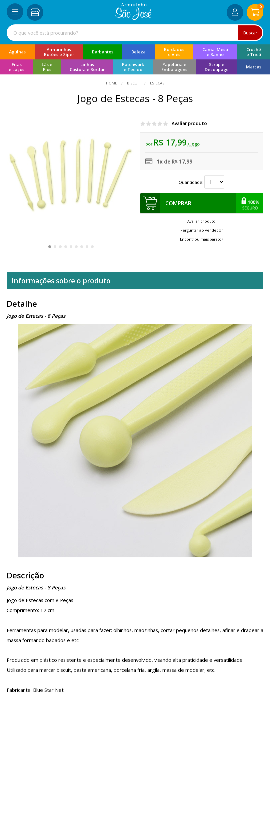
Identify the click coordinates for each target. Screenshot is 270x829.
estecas (156, 83)
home (112, 83)
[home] (133, 18)
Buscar (250, 33)
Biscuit (133, 83)
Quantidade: (201, 182)
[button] (49, 246)
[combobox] (135, 32)
